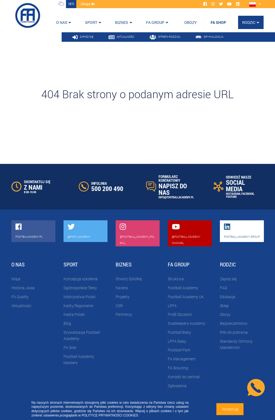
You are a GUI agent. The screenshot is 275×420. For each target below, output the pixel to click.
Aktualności (21, 305)
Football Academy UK (186, 296)
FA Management (182, 358)
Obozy (225, 314)
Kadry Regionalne (78, 305)
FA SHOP (218, 22)
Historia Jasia (23, 287)
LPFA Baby (177, 341)
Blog (67, 323)
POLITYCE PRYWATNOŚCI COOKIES (109, 415)
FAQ (223, 287)
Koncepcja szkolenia (81, 278)
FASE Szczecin (180, 314)
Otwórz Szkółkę (129, 278)
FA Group (155, 22)
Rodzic (248, 22)
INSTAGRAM (233, 194)
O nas (61, 22)
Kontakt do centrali (184, 376)
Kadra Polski (74, 314)
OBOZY (190, 22)
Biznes (121, 22)
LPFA (172, 305)
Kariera (122, 287)
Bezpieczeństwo (233, 323)
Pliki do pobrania (234, 332)
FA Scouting (178, 367)
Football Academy (183, 287)
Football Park (179, 349)
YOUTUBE (231, 197)
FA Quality (20, 296)
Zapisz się (228, 278)
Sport (91, 22)
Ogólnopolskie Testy (80, 287)
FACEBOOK (247, 194)
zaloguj (87, 4)
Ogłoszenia (177, 385)
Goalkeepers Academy (186, 323)
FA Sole (70, 347)
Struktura (176, 278)
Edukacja (227, 296)
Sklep (224, 305)
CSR (119, 305)
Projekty (122, 296)
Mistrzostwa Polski (80, 296)
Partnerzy (124, 314)
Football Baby (179, 332)
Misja (15, 278)
